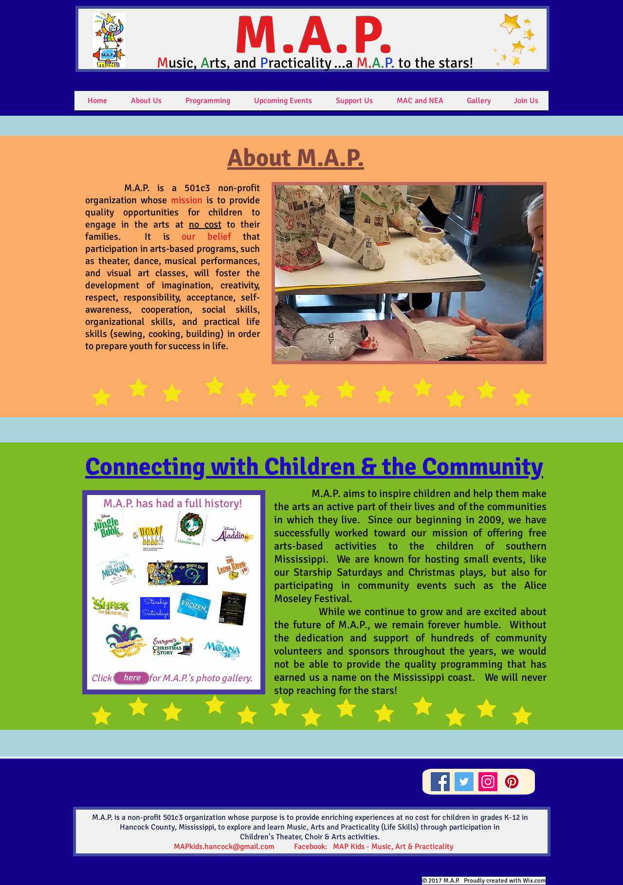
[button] (146, 100)
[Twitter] (464, 781)
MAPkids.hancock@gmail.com (224, 846)
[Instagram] (487, 781)
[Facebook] (440, 781)
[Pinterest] (511, 781)
